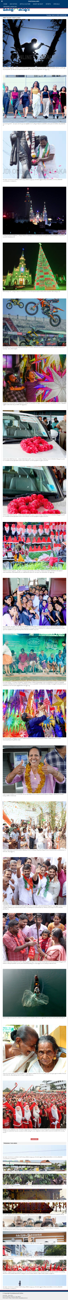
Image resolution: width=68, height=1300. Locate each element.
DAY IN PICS (13, 4)
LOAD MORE (34, 1139)
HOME (5, 4)
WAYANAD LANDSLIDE (10, 6)
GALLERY (9, 17)
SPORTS (48, 4)
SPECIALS (56, 4)
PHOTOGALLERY (20, 1)
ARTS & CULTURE (25, 4)
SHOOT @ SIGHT (38, 4)
